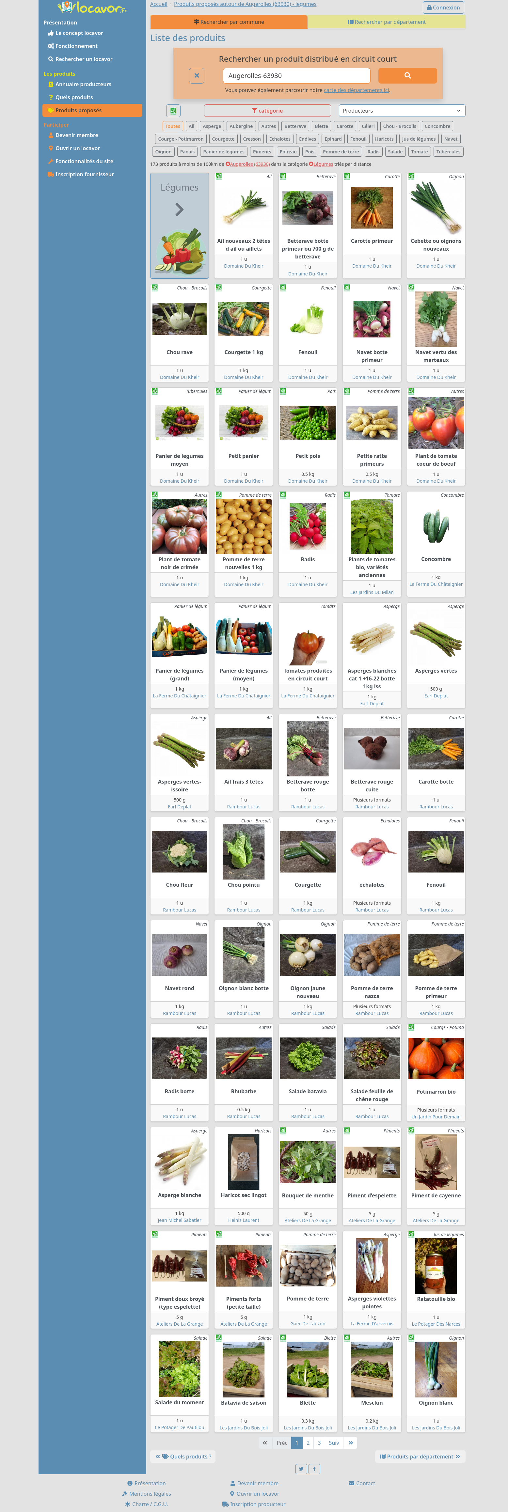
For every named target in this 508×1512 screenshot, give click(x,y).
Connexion (443, 7)
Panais (187, 151)
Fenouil (358, 139)
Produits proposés (75, 110)
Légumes (321, 164)
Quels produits (70, 97)
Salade (395, 151)
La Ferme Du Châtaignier (436, 584)
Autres (269, 126)
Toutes (173, 126)
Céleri (368, 126)
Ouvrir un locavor (74, 148)
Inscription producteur (254, 1504)
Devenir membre (73, 135)
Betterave (295, 126)
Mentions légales (146, 1493)
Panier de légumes (224, 151)
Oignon (163, 151)
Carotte (345, 126)
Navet (451, 139)
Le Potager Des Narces (436, 1324)
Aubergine (241, 126)
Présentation (146, 1483)
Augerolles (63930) (248, 164)
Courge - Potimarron (180, 139)
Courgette (223, 139)
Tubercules (449, 151)
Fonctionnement (73, 46)
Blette (321, 126)
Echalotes (280, 139)
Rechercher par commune (229, 21)
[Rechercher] (407, 76)
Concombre (437, 126)
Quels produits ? (182, 1456)
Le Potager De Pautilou (179, 1427)
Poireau (288, 151)
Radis (374, 151)
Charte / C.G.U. (146, 1504)
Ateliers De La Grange (308, 1220)
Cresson (252, 139)
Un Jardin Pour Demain (436, 1117)
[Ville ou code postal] (297, 76)
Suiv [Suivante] (334, 1442)
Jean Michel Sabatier (179, 1220)
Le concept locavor (75, 33)
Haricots (384, 139)
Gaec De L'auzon (307, 1323)
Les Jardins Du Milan (372, 592)
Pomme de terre (341, 151)
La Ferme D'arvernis (372, 1323)
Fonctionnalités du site (80, 161)
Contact (361, 1483)
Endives (307, 139)
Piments (262, 151)
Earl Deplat (372, 703)
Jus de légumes (419, 139)
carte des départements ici (356, 90)
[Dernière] (350, 1443)
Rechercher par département (387, 21)
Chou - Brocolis (399, 126)
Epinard (333, 139)
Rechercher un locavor (80, 59)
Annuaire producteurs (79, 84)
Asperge (212, 126)
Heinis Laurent (243, 1220)
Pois (309, 151)
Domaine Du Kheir (243, 266)
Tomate (419, 151)
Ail (191, 126)
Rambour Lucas (244, 806)
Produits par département (420, 1456)
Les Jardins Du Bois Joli (244, 1428)
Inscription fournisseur (81, 174)
